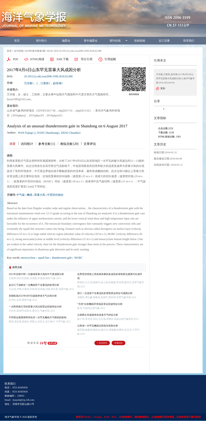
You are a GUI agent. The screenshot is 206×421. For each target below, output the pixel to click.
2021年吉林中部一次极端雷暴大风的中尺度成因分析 (36, 274)
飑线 (29, 194)
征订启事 (164, 40)
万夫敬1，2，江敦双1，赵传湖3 (43, 83)
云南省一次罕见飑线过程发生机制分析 (97, 325)
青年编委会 (91, 40)
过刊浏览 (19, 51)
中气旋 (20, 194)
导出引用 (86, 59)
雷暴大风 (39, 194)
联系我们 (188, 40)
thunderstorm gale (61, 257)
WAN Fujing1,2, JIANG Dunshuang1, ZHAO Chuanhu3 (49, 132)
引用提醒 (110, 59)
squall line (43, 257)
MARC (78, 257)
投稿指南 (139, 40)
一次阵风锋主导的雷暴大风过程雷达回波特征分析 (35, 306)
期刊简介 (41, 40)
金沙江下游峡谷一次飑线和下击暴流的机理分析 (34, 285)
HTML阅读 (37, 59)
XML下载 (62, 59)
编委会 (66, 40)
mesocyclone (28, 257)
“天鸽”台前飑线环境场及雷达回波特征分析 (100, 304)
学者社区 (118, 343)
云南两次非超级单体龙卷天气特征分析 (97, 315)
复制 (162, 88)
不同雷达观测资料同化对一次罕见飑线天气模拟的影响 (37, 317)
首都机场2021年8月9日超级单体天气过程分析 (33, 296)
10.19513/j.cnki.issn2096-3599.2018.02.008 (48, 76)
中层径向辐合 (55, 194)
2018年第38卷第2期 (35, 51)
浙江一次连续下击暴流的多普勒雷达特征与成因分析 (105, 293)
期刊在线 (115, 40)
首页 (17, 40)
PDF (15, 59)
